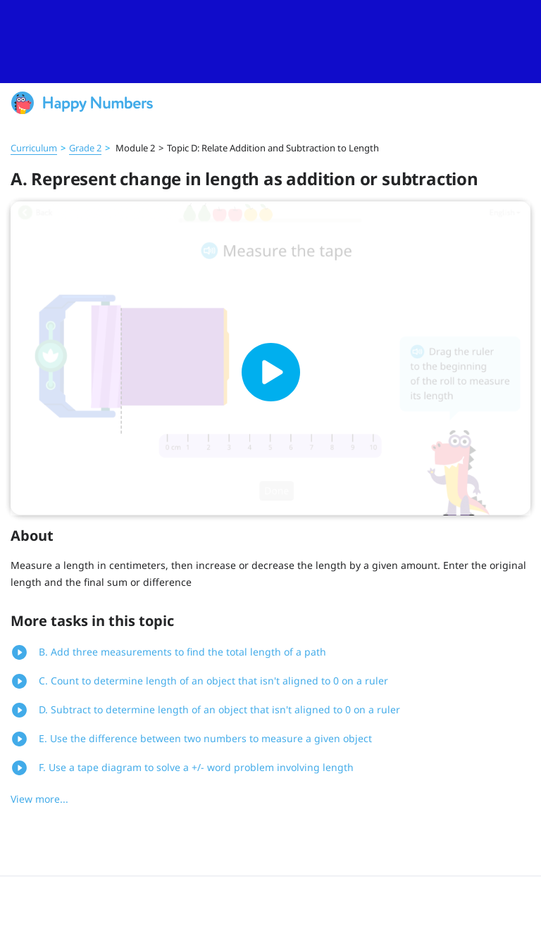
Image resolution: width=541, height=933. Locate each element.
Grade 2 (85, 148)
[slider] (270, 41)
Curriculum (34, 148)
